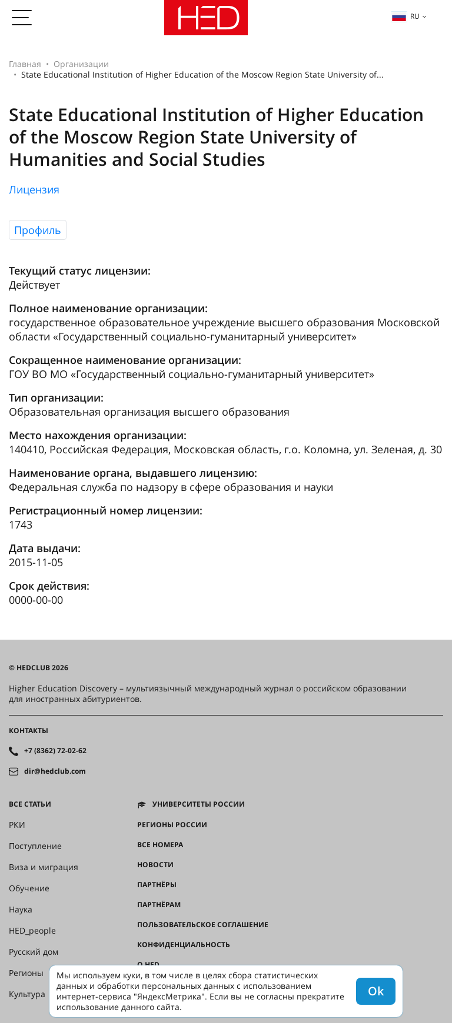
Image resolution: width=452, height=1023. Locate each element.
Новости (155, 865)
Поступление (35, 846)
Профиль (37, 230)
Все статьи (30, 804)
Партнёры (157, 885)
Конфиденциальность (183, 945)
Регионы (26, 973)
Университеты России (198, 804)
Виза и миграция (43, 867)
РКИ (17, 825)
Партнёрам (159, 905)
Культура (27, 994)
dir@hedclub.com (55, 771)
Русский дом (33, 952)
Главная (25, 63)
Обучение (29, 888)
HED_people (32, 930)
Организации (81, 63)
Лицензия (34, 189)
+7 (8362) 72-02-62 (55, 750)
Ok (376, 991)
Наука (20, 909)
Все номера (160, 845)
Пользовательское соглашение (202, 925)
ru (405, 16)
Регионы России (172, 825)
